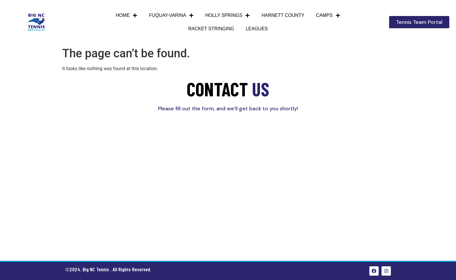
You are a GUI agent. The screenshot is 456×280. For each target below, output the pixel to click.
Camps (328, 15)
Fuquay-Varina (171, 15)
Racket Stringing (211, 28)
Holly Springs (227, 15)
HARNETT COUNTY (282, 15)
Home (126, 15)
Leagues (257, 28)
